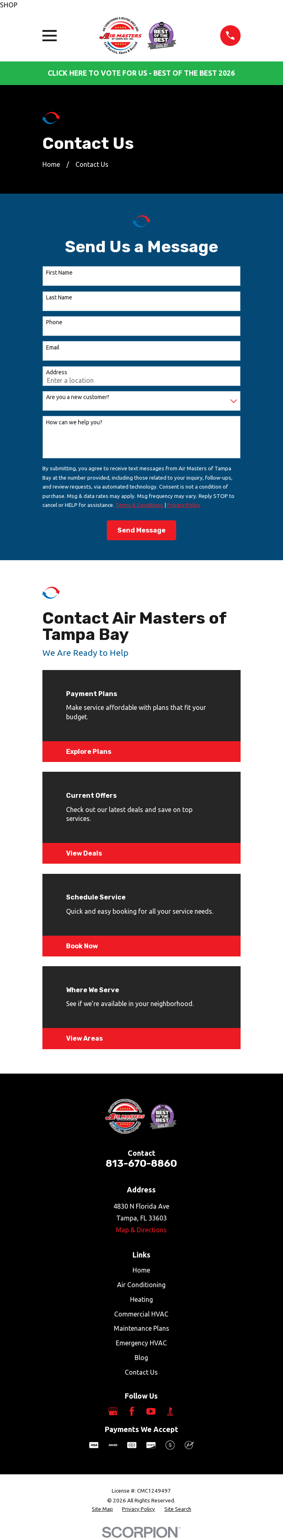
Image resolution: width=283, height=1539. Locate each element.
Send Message (141, 530)
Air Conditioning (141, 1284)
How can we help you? (74, 422)
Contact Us (141, 1372)
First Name (59, 272)
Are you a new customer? (77, 397)
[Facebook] (131, 1411)
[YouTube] (150, 1411)
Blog (141, 1357)
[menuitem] (102, 1509)
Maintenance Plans (141, 1328)
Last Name (59, 297)
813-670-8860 (141, 1163)
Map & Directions (141, 1229)
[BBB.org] (170, 1411)
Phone (54, 322)
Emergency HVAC (141, 1343)
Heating (141, 1299)
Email (53, 347)
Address (56, 372)
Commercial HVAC (141, 1314)
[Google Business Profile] (112, 1411)
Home (141, 1270)
